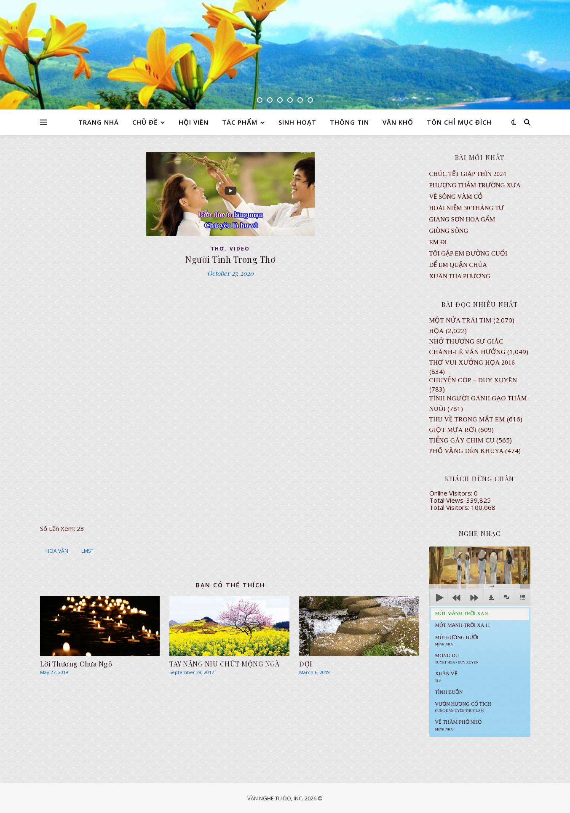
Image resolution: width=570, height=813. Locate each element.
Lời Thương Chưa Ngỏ (76, 663)
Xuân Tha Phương (459, 276)
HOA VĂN (56, 550)
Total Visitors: (450, 507)
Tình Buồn (449, 692)
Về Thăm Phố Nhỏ (458, 725)
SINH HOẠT (297, 122)
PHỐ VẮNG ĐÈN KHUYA (466, 451)
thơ (218, 248)
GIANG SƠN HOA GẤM (462, 219)
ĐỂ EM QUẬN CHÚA (458, 264)
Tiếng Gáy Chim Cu (462, 440)
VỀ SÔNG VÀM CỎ (456, 196)
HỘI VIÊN (194, 122)
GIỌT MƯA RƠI (453, 429)
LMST (87, 550)
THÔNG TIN (349, 122)
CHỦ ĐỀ (145, 122)
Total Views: (447, 500)
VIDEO (240, 248)
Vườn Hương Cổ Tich (463, 707)
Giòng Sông (448, 230)
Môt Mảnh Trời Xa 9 (461, 613)
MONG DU (457, 658)
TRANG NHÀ (98, 122)
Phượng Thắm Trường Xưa (475, 185)
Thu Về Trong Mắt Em (467, 419)
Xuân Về (446, 676)
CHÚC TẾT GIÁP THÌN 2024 (467, 174)
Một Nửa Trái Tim (460, 320)
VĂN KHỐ (398, 122)
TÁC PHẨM (239, 122)
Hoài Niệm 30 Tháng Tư (466, 208)
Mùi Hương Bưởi (457, 640)
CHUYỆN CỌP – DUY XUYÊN (473, 380)
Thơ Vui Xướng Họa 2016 (472, 362)
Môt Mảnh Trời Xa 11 (462, 625)
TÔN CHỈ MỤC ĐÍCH (459, 122)
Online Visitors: (451, 493)
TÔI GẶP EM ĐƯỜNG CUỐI (468, 253)
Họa (436, 331)
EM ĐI (438, 242)
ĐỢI (306, 663)
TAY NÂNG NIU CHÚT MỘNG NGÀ (224, 663)
